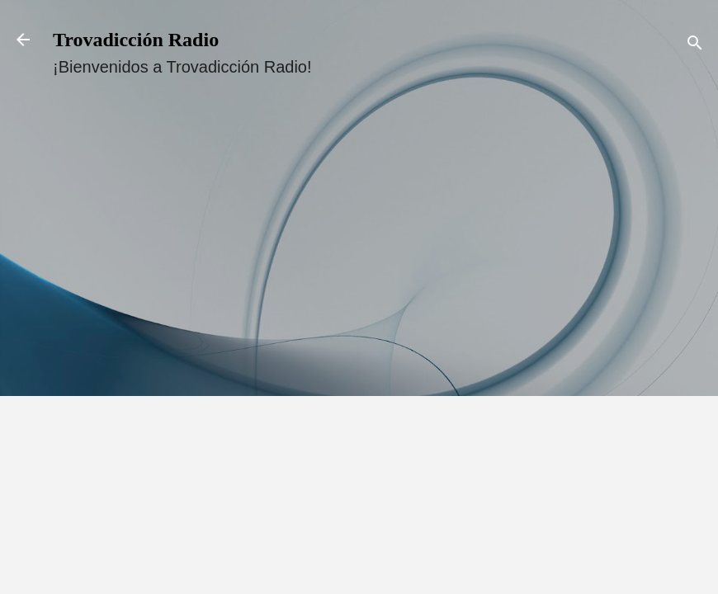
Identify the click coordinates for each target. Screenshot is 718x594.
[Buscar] (695, 45)
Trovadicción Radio (136, 39)
